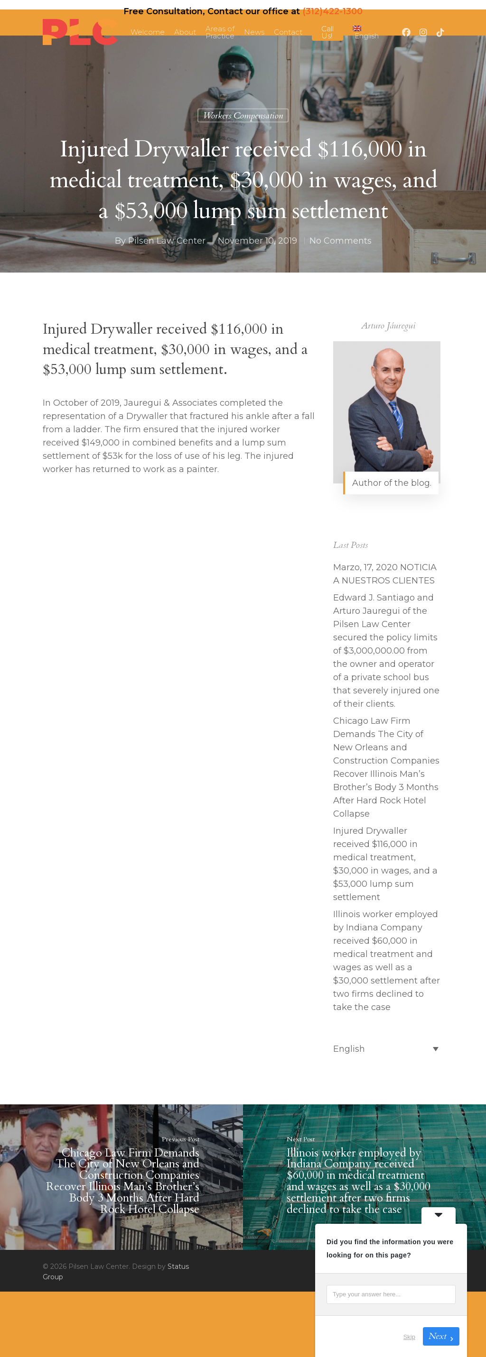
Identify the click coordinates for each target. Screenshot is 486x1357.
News (254, 32)
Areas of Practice (220, 32)
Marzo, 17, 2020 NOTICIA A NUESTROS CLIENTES (385, 574)
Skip (409, 1336)
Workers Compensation (243, 115)
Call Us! (327, 32)
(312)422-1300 (332, 11)
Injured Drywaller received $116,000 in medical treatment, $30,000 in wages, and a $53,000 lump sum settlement (385, 864)
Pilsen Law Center (167, 241)
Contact (288, 32)
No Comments (340, 241)
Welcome (148, 32)
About (185, 32)
